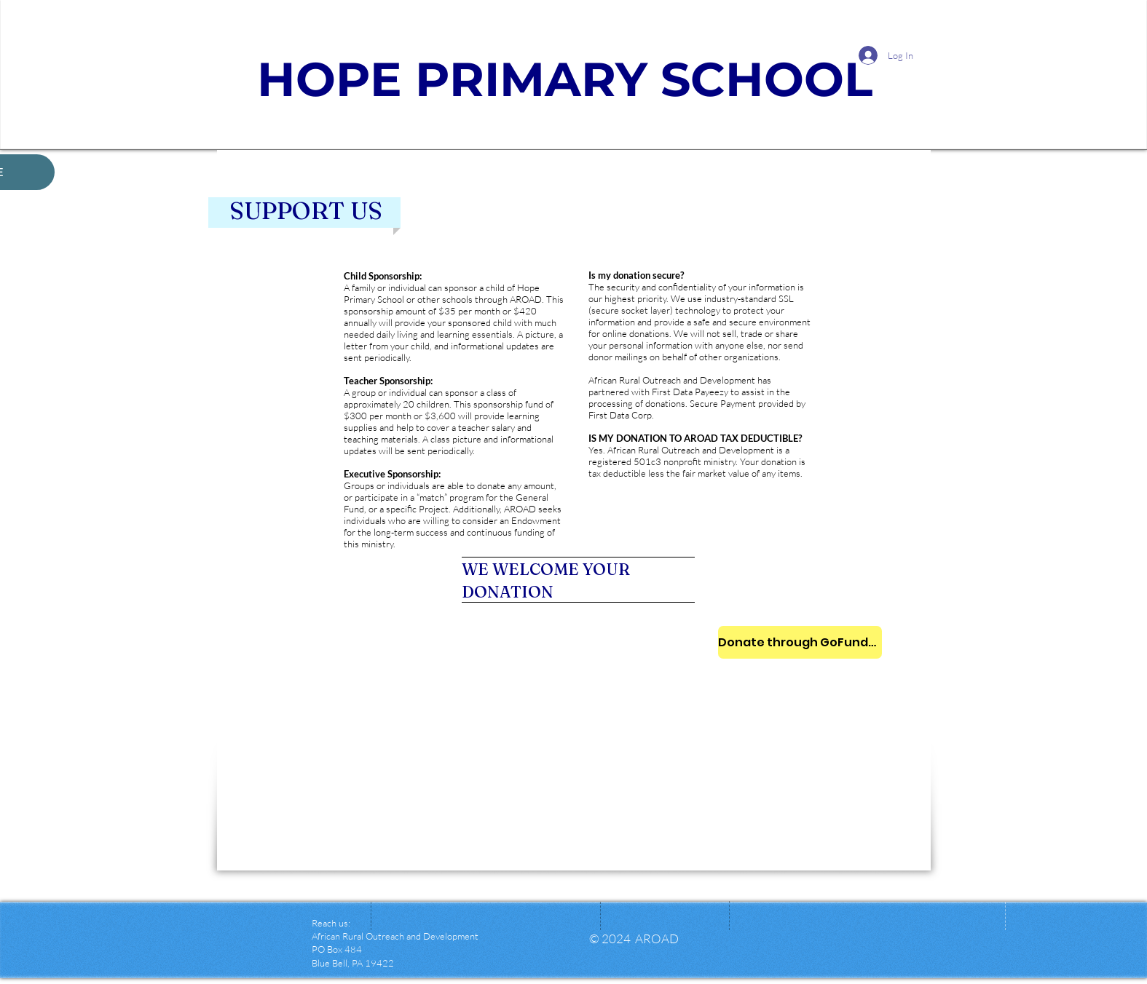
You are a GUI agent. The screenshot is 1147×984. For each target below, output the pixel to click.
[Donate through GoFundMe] (800, 642)
